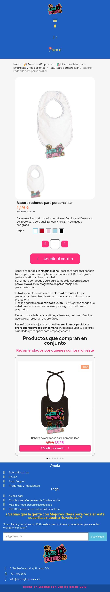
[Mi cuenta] (55, 37)
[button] (55, 26)
